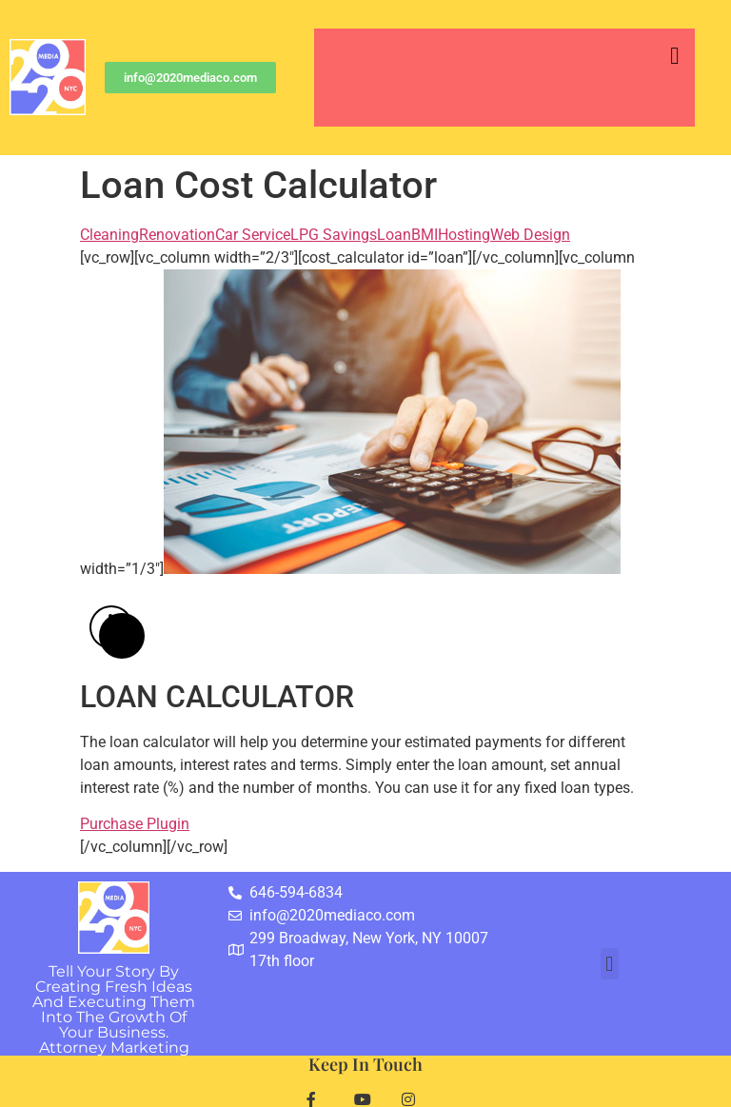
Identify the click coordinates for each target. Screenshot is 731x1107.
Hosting (464, 235)
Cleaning (109, 235)
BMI (424, 235)
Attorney (114, 1047)
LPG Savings (333, 235)
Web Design (530, 235)
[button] (674, 56)
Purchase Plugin (134, 824)
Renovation (177, 235)
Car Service (252, 235)
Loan (394, 235)
